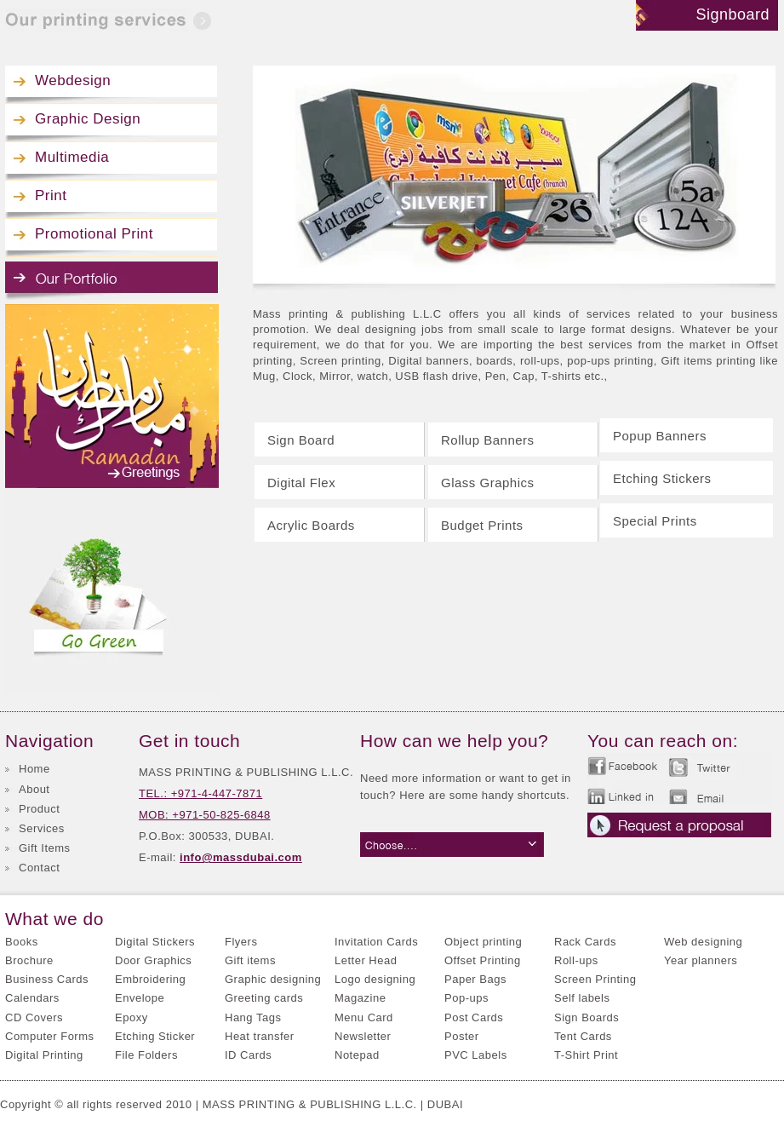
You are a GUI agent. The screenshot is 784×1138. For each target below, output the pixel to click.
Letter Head (366, 960)
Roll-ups (576, 960)
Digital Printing (44, 1055)
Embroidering (150, 979)
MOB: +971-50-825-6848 (205, 814)
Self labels (581, 997)
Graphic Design (87, 119)
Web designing (703, 941)
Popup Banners (660, 435)
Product (39, 808)
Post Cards (473, 1017)
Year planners (700, 960)
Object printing (483, 941)
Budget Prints (482, 525)
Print (50, 195)
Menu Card (364, 1017)
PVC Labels (475, 1055)
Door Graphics (153, 960)
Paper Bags (475, 979)
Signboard (732, 14)
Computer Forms (49, 1036)
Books (21, 941)
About (34, 789)
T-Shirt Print (586, 1055)
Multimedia (72, 157)
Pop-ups (466, 997)
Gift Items (45, 848)
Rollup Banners (488, 440)
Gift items (250, 960)
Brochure (29, 960)
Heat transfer (260, 1036)
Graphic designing (273, 979)
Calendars (32, 997)
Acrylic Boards (311, 525)
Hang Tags (253, 1017)
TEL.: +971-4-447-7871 (200, 793)
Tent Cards (583, 1036)
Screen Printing (595, 979)
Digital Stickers (155, 941)
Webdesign (73, 80)
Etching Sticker (155, 1036)
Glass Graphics (488, 482)
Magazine (360, 997)
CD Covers (34, 1017)
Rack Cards (585, 941)
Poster (461, 1036)
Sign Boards (586, 1017)
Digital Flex (301, 482)
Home (34, 768)
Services (42, 828)
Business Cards (47, 979)
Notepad (357, 1055)
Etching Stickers (662, 478)
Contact (39, 867)
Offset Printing (482, 960)
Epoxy (131, 1017)
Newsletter (363, 1036)
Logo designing (375, 979)
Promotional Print (94, 234)
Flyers (241, 941)
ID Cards (248, 1055)
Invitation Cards (376, 941)
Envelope (139, 997)
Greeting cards (264, 997)
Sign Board (301, 440)
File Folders (146, 1055)
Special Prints (655, 521)
